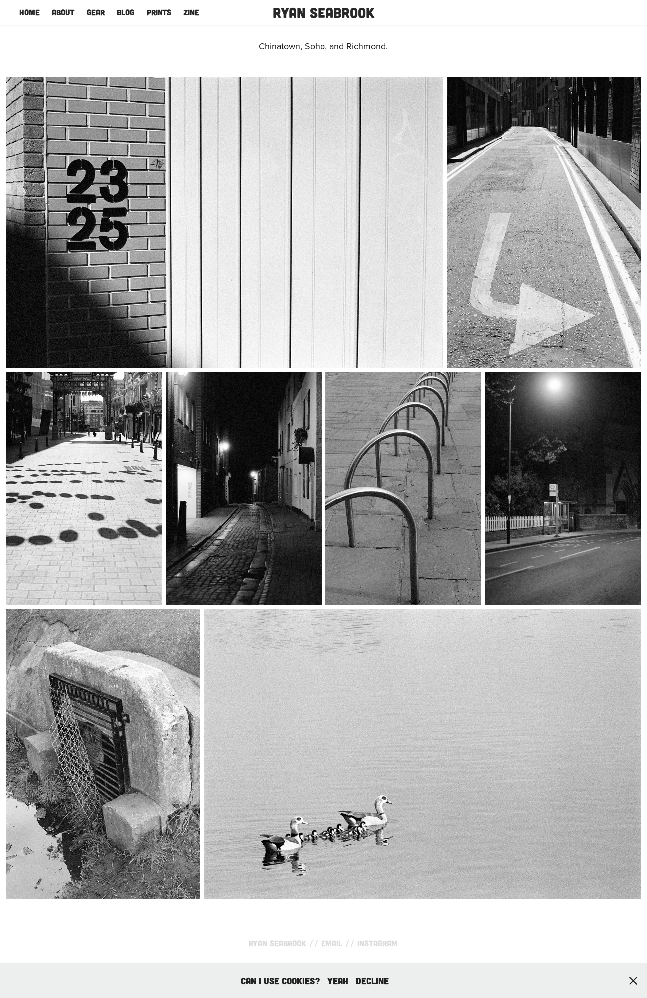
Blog (125, 12)
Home (29, 12)
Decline (372, 980)
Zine (191, 12)
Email (331, 943)
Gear (96, 12)
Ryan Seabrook (323, 12)
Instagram (377, 943)
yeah (337, 980)
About (63, 12)
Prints (159, 12)
